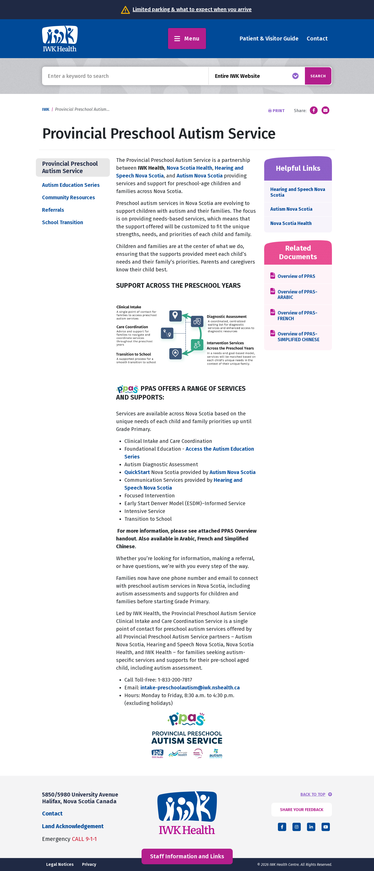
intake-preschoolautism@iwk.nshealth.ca (190, 687)
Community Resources (68, 197)
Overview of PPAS (296, 276)
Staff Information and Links (187, 856)
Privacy (89, 864)
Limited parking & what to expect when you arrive (192, 9)
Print (277, 110)
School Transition (62, 222)
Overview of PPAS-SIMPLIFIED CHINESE (298, 336)
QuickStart (137, 472)
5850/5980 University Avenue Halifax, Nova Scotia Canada (80, 798)
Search (312, 76)
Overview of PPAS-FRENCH (297, 315)
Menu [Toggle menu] (186, 38)
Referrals (53, 210)
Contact (317, 38)
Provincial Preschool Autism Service (70, 167)
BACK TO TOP (312, 794)
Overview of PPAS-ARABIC (297, 294)
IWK (45, 109)
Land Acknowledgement (73, 826)
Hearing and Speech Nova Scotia (297, 192)
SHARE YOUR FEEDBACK (301, 809)
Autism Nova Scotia (200, 176)
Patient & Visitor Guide (268, 38)
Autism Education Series (71, 185)
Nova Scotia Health (189, 168)
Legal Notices (60, 864)
